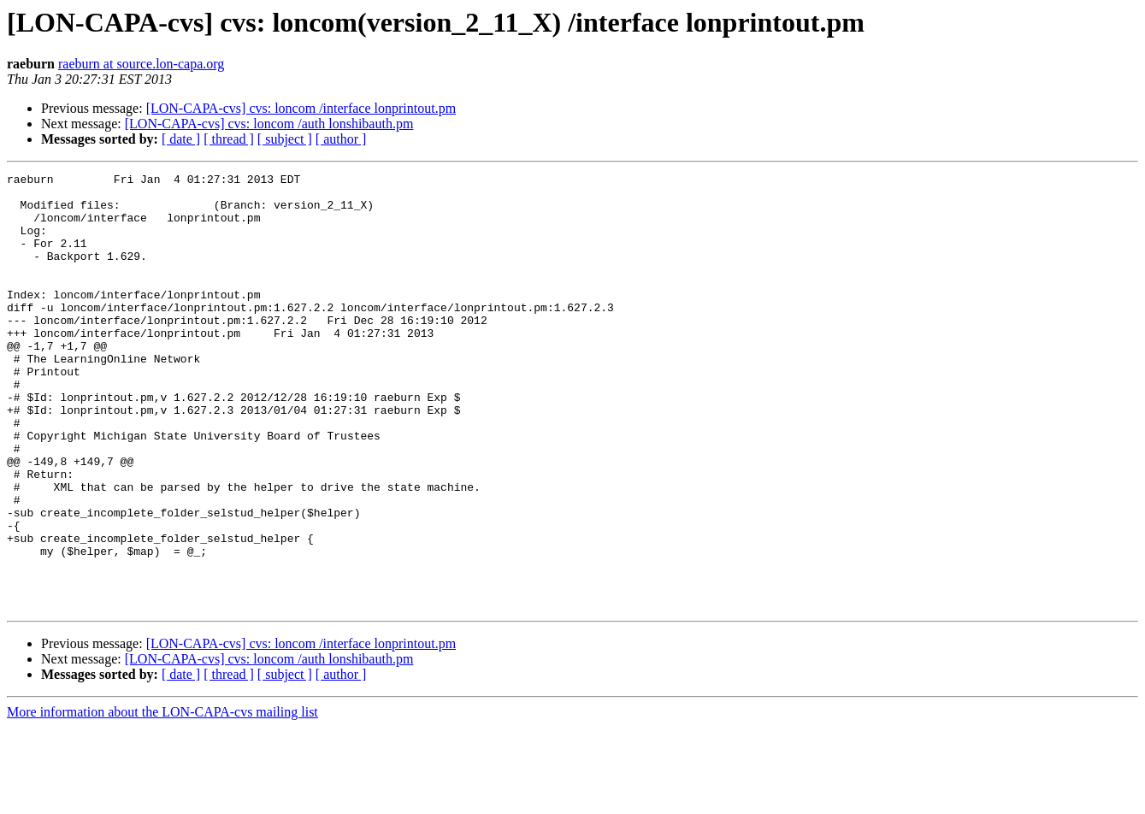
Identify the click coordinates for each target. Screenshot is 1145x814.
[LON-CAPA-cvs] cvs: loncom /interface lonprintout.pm (301, 108)
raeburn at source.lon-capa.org (141, 63)
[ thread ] (229, 139)
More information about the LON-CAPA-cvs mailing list (162, 799)
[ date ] (181, 139)
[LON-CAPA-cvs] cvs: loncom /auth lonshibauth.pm (269, 123)
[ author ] (341, 139)
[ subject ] (284, 139)
